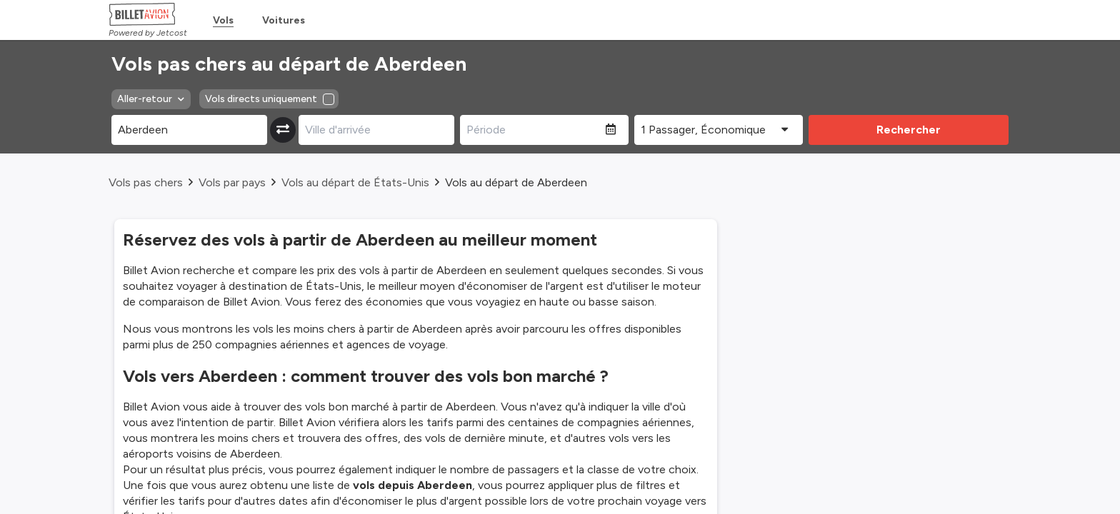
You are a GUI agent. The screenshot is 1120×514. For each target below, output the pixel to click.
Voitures (283, 20)
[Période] (532, 129)
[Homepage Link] (148, 14)
